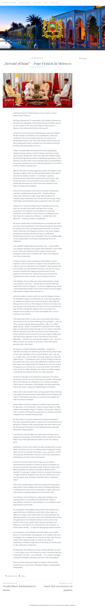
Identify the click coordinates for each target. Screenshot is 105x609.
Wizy (46, 2)
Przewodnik (24, 2)
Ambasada (54, 2)
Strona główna (9, 2)
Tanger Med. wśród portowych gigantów (55, 586)
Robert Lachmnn (70, 605)
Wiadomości (38, 58)
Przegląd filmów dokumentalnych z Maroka (20, 586)
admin (23, 576)
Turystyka (37, 2)
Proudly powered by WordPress (39, 605)
